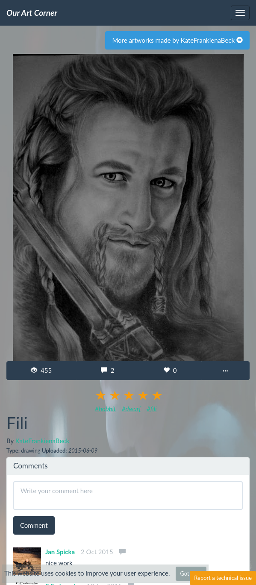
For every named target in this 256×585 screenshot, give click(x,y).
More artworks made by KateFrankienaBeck (177, 40)
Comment (34, 525)
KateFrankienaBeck (42, 441)
